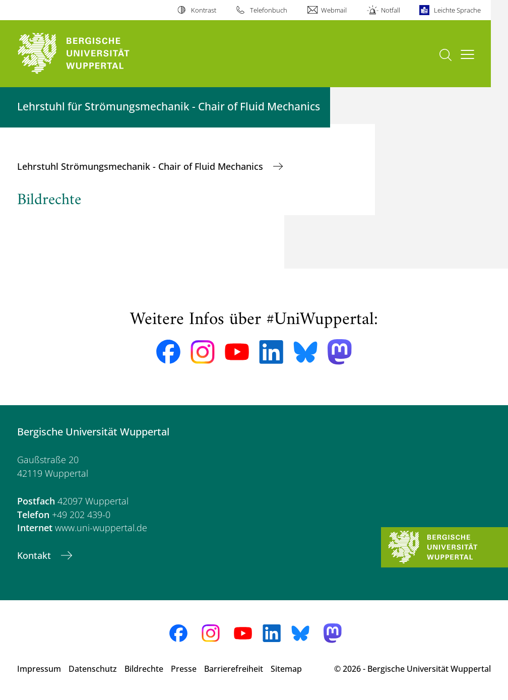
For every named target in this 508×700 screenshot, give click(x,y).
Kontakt (35, 555)
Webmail (334, 10)
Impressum (39, 668)
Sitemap (286, 668)
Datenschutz (93, 668)
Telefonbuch (268, 10)
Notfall (390, 10)
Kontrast (203, 10)
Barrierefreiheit (233, 668)
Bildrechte (143, 668)
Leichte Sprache (457, 10)
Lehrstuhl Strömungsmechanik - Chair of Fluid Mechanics (141, 166)
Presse (184, 668)
